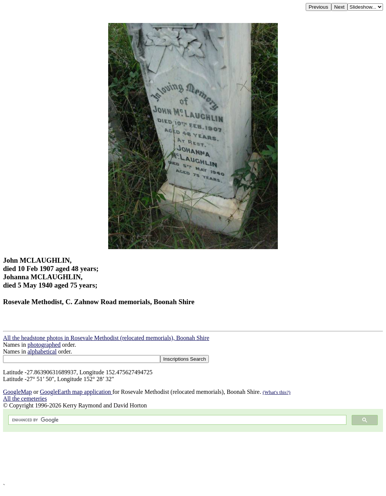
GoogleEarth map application (76, 392)
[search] (176, 420)
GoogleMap (17, 392)
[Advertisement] (193, 457)
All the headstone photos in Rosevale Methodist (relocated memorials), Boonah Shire (106, 338)
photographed (44, 344)
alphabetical (42, 351)
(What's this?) (277, 392)
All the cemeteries (25, 398)
